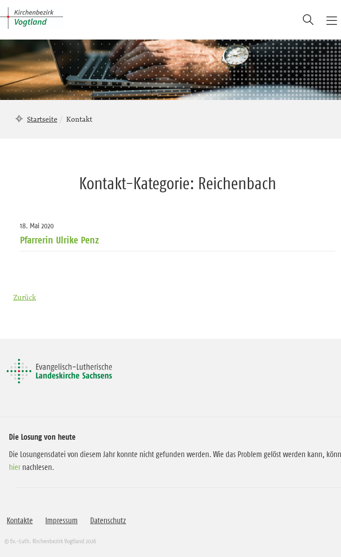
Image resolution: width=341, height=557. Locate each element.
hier (14, 467)
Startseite (42, 119)
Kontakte (20, 520)
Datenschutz (108, 520)
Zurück (24, 297)
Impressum (61, 520)
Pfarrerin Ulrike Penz (59, 240)
